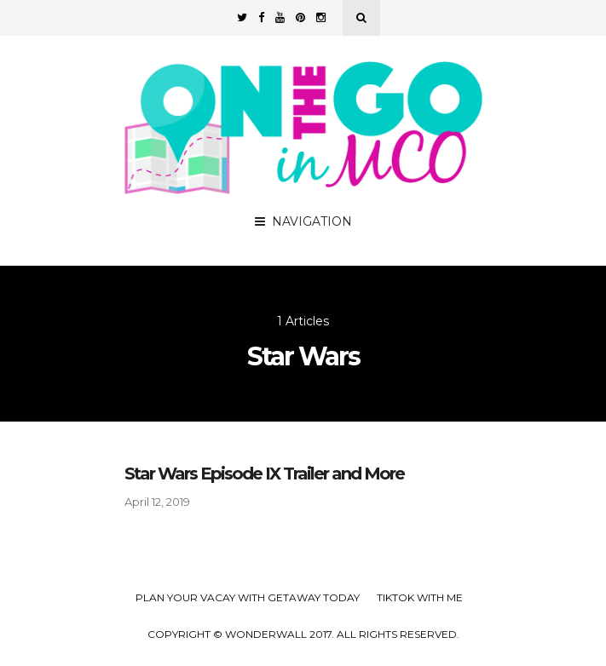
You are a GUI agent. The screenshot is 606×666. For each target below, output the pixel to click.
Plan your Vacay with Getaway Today (248, 597)
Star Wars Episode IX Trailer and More (264, 473)
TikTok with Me (420, 597)
